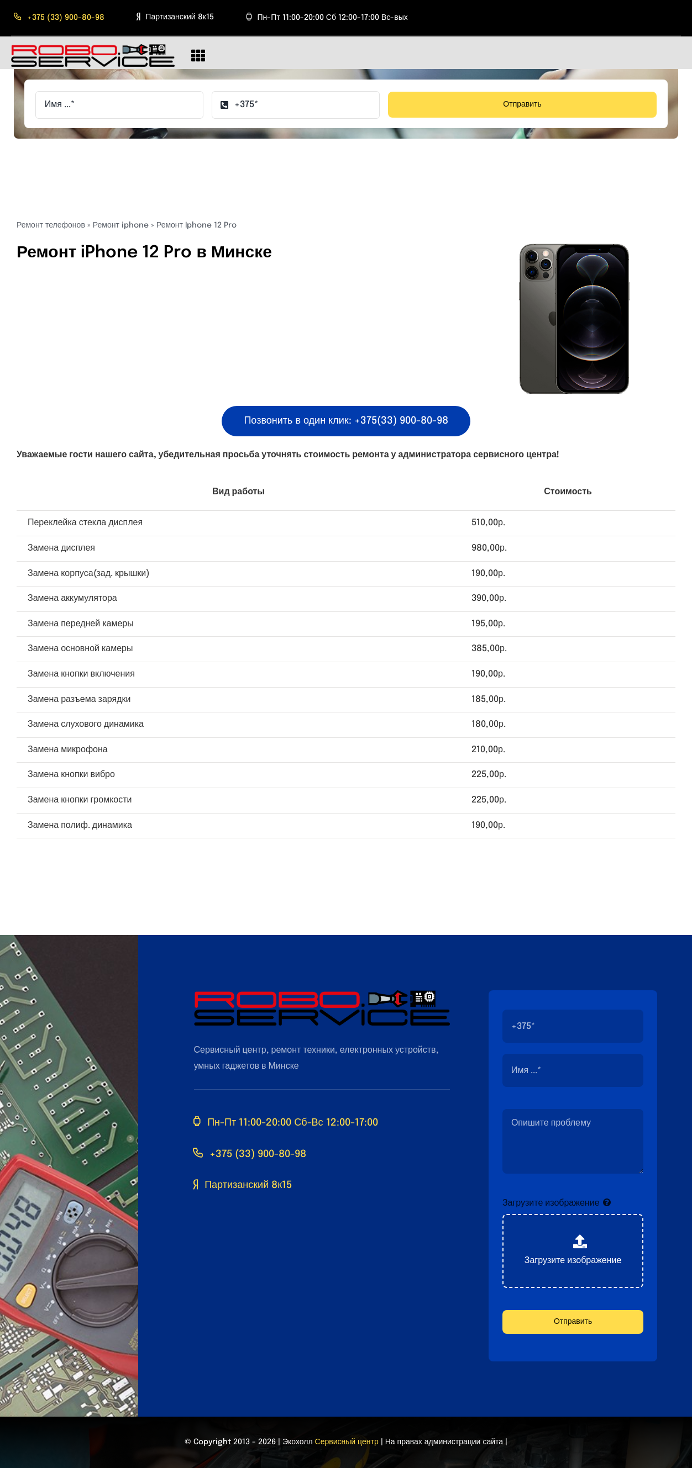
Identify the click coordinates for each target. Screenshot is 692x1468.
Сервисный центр (347, 1442)
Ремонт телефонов (51, 225)
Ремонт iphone (121, 225)
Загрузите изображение (551, 1203)
